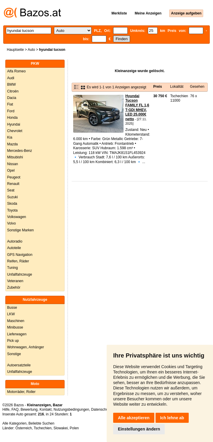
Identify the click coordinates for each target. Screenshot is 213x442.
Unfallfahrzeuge (19, 274)
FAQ (15, 409)
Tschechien (43, 428)
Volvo (11, 223)
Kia (9, 137)
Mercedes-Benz (19, 151)
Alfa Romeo (16, 71)
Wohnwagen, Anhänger (25, 347)
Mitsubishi (15, 157)
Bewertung (28, 409)
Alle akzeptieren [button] (134, 417)
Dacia (11, 98)
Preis (157, 86)
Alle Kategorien (14, 423)
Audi (10, 78)
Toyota (12, 210)
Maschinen (15, 321)
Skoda (12, 204)
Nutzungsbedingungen (71, 409)
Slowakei (61, 428)
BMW (11, 84)
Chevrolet (14, 131)
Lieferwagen (16, 334)
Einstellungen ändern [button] (139, 429)
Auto (31, 50)
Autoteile (14, 248)
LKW (11, 314)
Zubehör (13, 287)
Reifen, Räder (18, 261)
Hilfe (5, 409)
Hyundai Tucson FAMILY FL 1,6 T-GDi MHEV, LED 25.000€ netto (137, 107)
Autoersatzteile (19, 365)
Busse (12, 308)
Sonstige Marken (20, 230)
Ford (11, 111)
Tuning (12, 268)
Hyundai (13, 124)
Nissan (12, 164)
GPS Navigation (19, 255)
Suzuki (12, 197)
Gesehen (197, 86)
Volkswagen (16, 217)
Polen (74, 428)
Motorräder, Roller (21, 392)
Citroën (13, 91)
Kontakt (45, 409)
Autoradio (14, 241)
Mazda (12, 144)
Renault (13, 184)
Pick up (13, 341)
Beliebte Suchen (41, 423)
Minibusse (15, 327)
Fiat (10, 104)
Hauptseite (15, 50)
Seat (11, 190)
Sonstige (14, 354)
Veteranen (15, 281)
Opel (11, 170)
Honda (12, 118)
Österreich (23, 428)
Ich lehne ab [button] (172, 417)
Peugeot (13, 177)
